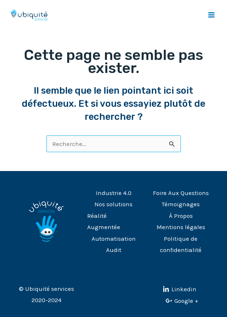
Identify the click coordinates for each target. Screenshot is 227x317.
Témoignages (181, 204)
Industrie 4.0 (113, 192)
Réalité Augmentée (103, 221)
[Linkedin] (179, 289)
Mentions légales (181, 227)
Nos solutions (113, 204)
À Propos (181, 215)
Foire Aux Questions (181, 192)
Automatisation (114, 238)
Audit (113, 249)
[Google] (182, 300)
